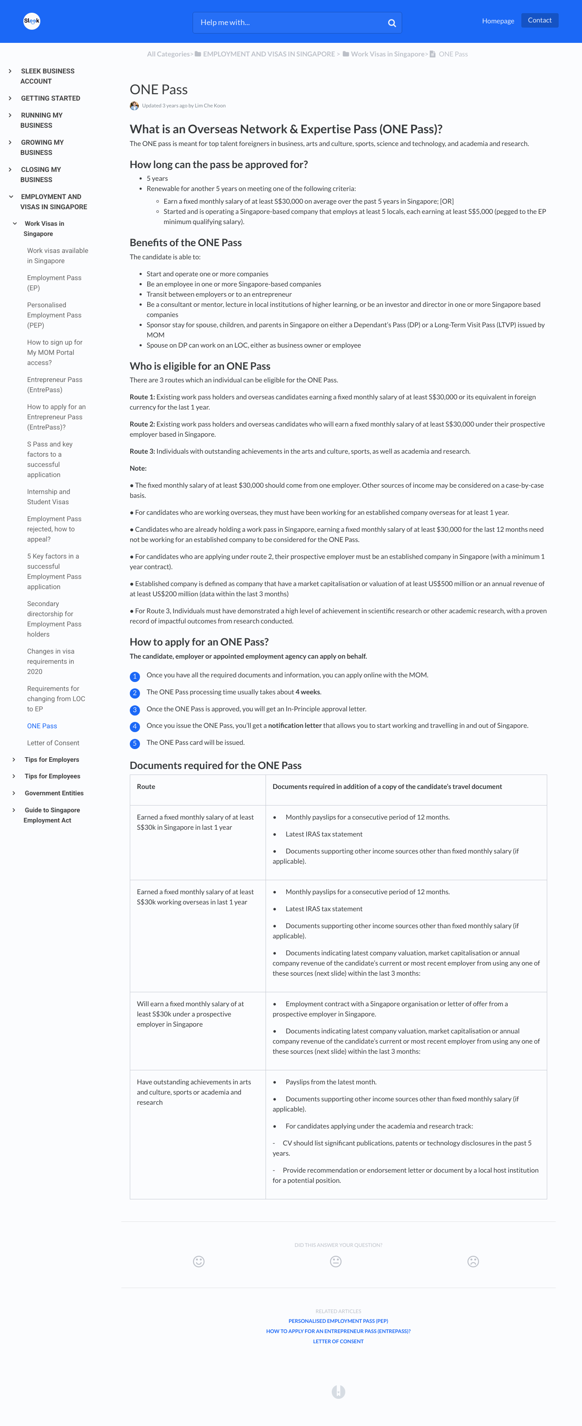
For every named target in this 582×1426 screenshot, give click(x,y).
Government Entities (54, 793)
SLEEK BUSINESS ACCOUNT (47, 76)
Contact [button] (540, 20)
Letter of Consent (338, 1341)
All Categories (168, 54)
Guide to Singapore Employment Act (52, 815)
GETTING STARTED (50, 98)
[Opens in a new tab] (338, 1392)
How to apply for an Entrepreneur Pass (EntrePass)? (338, 1331)
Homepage (498, 21)
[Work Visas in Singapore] (383, 54)
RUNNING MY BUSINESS (41, 120)
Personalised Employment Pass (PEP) (339, 1321)
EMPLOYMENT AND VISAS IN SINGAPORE (53, 202)
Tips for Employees (52, 776)
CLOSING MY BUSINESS (40, 175)
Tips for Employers (51, 760)
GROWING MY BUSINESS (42, 147)
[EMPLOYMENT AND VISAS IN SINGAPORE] (264, 54)
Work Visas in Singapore (44, 229)
